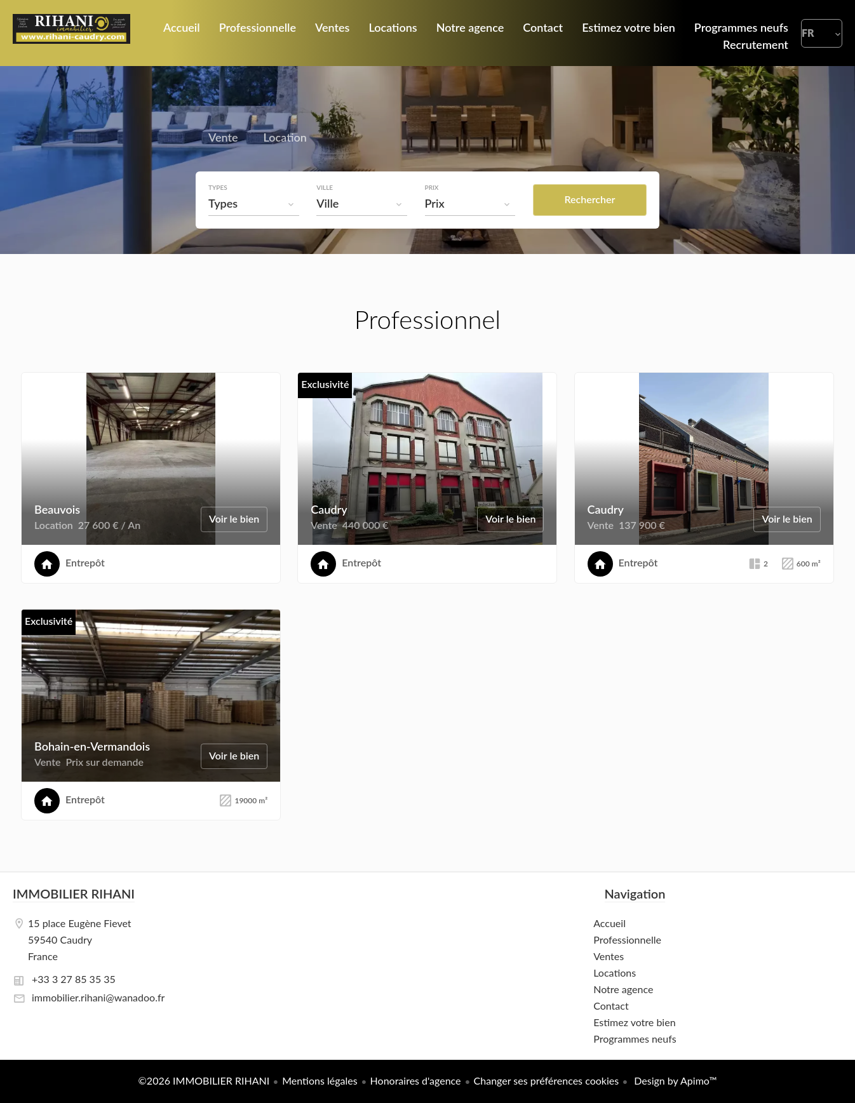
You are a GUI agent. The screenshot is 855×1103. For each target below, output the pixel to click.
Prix (434, 187)
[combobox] (254, 203)
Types (217, 187)
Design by (674, 1080)
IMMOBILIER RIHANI (74, 893)
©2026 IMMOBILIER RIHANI (204, 1080)
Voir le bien (234, 518)
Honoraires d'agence (415, 1080)
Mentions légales (319, 1080)
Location (285, 139)
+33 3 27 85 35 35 (74, 979)
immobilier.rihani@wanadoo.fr (98, 997)
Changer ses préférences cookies (546, 1080)
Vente (223, 139)
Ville (326, 187)
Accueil (71, 33)
